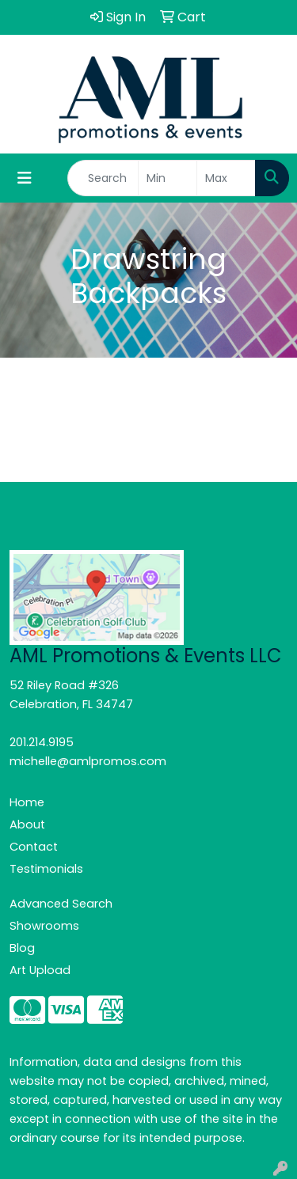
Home (27, 802)
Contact (34, 847)
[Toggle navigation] (24, 178)
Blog (22, 948)
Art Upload (40, 970)
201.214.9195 (42, 742)
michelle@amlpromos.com (88, 761)
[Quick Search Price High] (226, 178)
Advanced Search (61, 904)
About (27, 824)
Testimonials (46, 869)
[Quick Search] (103, 178)
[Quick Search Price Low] (167, 178)
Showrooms (44, 926)
